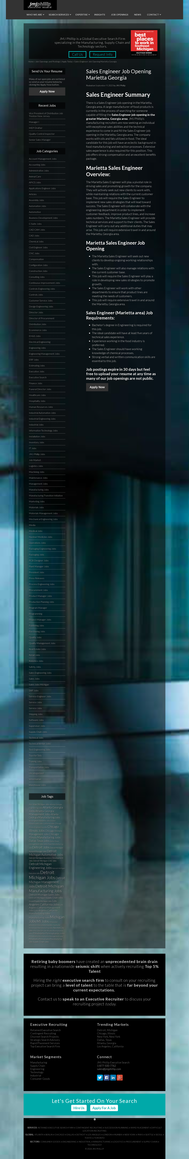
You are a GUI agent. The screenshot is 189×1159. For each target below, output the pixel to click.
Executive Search (38, 377)
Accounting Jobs (37, 164)
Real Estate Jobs (37, 649)
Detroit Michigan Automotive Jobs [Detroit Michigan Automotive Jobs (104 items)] (46, 852)
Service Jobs (35, 702)
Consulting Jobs (37, 276)
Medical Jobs (35, 531)
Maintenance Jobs (38, 477)
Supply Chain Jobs (38, 731)
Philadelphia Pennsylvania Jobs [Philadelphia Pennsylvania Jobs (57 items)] (49, 933)
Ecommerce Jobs (38, 330)
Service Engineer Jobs (40, 696)
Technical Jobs (36, 737)
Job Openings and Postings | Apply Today (54, 61)
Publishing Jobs (36, 625)
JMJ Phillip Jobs (37, 454)
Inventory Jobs (36, 442)
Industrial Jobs (36, 424)
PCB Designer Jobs (39, 560)
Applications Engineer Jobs (42, 188)
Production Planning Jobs (41, 601)
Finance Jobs (35, 383)
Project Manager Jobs (40, 619)
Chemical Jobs (36, 241)
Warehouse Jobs (37, 785)
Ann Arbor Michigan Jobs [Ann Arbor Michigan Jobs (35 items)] (39, 804)
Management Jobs (38, 483)
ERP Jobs (34, 359)
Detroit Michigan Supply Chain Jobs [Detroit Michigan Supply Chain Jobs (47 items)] (46, 897)
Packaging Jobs (36, 554)
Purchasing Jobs (37, 631)
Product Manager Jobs (40, 595)
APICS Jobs (35, 182)
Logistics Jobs (36, 466)
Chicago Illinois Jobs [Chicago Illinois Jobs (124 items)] (44, 829)
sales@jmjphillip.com (109, 1069)
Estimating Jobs (37, 365)
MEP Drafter (35, 127)
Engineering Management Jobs (44, 353)
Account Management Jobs (43, 158)
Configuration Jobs (38, 265)
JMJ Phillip (40, 5)
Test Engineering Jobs (39, 749)
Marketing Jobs (37, 501)
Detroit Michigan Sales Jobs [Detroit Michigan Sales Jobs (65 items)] (44, 894)
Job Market (35, 460)
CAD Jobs (34, 235)
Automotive (35, 211)
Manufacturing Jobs (39, 489)
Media (32, 525)
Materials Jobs (36, 507)
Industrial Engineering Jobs (42, 418)
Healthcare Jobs (37, 395)
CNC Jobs (34, 253)
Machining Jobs (36, 471)
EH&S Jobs (35, 336)
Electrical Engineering (39, 341)
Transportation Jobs (39, 767)
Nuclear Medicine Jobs (40, 536)
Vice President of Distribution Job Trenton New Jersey (46, 114)
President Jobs (36, 572)
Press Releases (36, 578)
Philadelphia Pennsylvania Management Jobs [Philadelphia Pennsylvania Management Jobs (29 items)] (46, 936)
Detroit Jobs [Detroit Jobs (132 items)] (40, 847)
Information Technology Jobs (43, 430)
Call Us (77, 54)
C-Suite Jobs (35, 223)
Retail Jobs (34, 655)
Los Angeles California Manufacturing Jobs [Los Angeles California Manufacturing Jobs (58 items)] (43, 912)
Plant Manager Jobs (39, 566)
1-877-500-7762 (106, 1065)
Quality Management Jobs (42, 643)
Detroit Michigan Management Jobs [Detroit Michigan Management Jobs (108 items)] (47, 882)
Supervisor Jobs (37, 725)
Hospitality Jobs (37, 401)
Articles (33, 194)
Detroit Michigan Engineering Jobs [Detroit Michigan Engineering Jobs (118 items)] (40, 866)
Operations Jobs (37, 542)
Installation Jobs (37, 436)
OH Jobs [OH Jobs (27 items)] (44, 931)
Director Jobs (36, 312)
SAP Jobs (34, 690)
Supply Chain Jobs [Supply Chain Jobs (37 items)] (41, 942)
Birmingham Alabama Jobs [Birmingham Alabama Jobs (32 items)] (39, 821)
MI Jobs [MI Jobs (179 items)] (43, 921)
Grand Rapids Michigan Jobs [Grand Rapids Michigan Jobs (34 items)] (40, 901)
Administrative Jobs (39, 170)
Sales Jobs (34, 678)
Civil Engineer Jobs (38, 247)
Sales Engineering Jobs (40, 672)
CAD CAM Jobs (37, 229)
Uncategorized (36, 773)
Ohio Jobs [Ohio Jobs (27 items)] (36, 931)
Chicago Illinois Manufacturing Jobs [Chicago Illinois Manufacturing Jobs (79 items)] (45, 836)
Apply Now (97, 387)
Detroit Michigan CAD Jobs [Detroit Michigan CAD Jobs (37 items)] (45, 861)
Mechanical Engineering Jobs (43, 519)
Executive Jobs (36, 371)
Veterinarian (35, 779)
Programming (35, 613)
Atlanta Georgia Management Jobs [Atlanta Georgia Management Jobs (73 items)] (41, 812)
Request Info (103, 54)
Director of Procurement (41, 318)
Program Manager (38, 607)
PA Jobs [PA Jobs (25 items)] (49, 931)
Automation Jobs (37, 206)
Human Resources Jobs (41, 406)
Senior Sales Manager (40, 139)
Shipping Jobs (36, 714)
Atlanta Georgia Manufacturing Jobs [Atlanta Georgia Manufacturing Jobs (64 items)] (44, 816)
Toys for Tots (35, 755)
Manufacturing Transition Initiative (46, 495)
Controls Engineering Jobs (42, 288)
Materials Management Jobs (43, 513)
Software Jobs (36, 720)
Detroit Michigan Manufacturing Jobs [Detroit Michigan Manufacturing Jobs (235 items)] (46, 888)
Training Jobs (35, 761)
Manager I (34, 122)
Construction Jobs (38, 271)
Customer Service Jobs (41, 300)
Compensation (36, 259)
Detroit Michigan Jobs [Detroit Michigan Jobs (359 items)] (42, 875)
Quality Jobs (35, 637)
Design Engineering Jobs (41, 306)
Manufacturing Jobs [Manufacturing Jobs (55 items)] (39, 917)
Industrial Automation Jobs (42, 412)
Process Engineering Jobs (41, 584)
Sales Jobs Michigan (39, 684)
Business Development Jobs (43, 217)
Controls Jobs (36, 294)
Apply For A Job (104, 1108)
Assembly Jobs (36, 200)
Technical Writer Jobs (40, 743)
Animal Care (35, 176)
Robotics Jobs (36, 660)
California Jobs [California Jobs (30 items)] (48, 823)
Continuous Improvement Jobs (44, 282)
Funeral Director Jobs (40, 389)
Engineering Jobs (37, 347)
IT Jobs (32, 448)
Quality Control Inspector (42, 133)
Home (31, 61)
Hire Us (78, 1108)
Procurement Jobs (38, 590)
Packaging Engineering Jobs (42, 548)
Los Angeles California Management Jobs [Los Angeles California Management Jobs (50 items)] (46, 907)
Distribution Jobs (37, 324)
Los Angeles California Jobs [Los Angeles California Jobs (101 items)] (44, 902)
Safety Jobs (35, 666)
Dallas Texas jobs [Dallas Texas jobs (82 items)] (39, 840)
